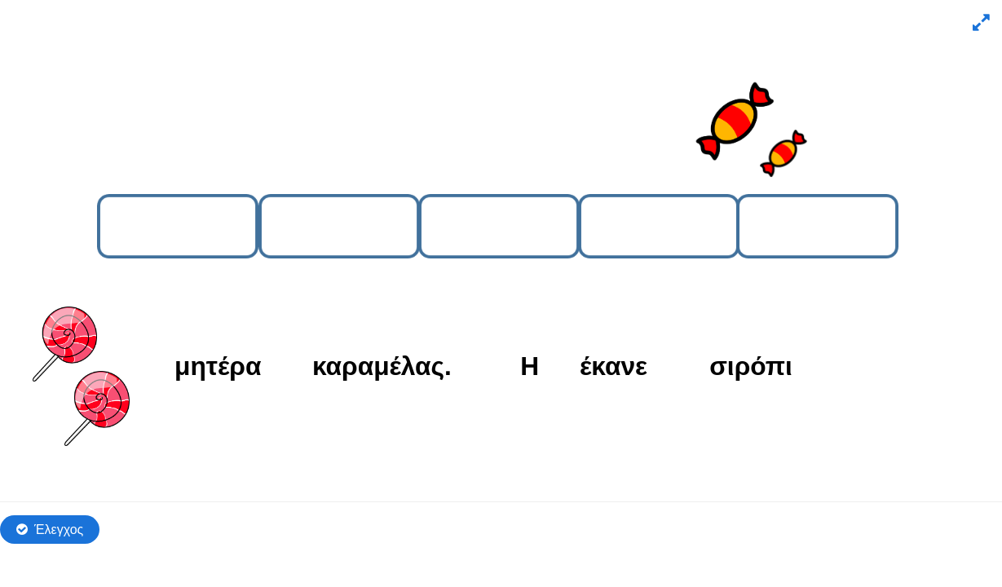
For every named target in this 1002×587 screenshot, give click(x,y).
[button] (979, 23)
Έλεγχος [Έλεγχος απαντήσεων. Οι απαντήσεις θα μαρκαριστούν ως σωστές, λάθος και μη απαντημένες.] (58, 529)
